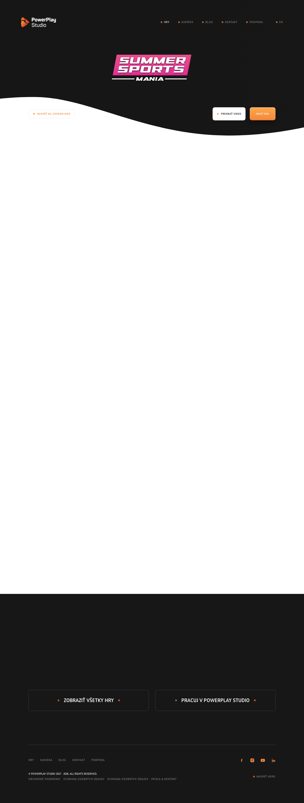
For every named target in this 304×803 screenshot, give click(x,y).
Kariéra (188, 22)
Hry (167, 22)
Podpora (256, 22)
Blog (209, 22)
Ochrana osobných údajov (83, 779)
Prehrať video (231, 114)
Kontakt (231, 22)
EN (281, 22)
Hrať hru (262, 114)
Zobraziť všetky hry (89, 700)
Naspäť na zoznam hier (53, 114)
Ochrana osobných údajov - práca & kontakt (142, 779)
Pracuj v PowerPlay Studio (215, 700)
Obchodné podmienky (44, 779)
